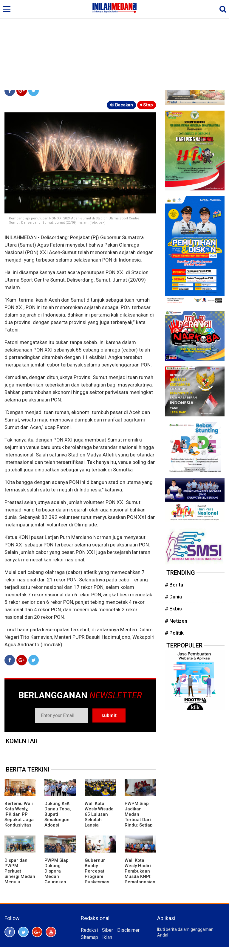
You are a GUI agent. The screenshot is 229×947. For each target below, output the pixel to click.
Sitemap (89, 937)
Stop (146, 105)
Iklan (107, 937)
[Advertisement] (114, 45)
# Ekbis (173, 609)
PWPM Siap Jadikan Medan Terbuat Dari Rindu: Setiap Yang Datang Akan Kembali (139, 819)
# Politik (174, 633)
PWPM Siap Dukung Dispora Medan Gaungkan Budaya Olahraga (56, 876)
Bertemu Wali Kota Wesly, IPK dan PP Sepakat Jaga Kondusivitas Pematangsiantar (19, 819)
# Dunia (173, 597)
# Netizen (176, 621)
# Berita (174, 585)
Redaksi (89, 930)
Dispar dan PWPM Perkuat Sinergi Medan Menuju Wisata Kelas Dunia (19, 876)
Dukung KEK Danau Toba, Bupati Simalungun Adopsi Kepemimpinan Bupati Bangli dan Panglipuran (58, 825)
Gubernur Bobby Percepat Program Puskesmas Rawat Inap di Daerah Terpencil (99, 879)
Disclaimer (128, 930)
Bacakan (121, 105)
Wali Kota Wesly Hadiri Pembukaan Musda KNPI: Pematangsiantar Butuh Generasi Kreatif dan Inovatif (140, 882)
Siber (107, 930)
